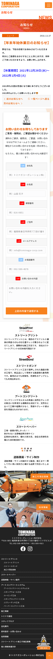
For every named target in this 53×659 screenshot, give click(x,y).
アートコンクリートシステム (13, 585)
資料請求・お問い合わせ (11, 631)
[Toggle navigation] (48, 5)
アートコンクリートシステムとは (16, 588)
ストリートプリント (9, 559)
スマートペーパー (8, 574)
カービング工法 (10, 595)
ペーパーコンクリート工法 (14, 606)
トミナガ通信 (6, 616)
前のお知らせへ (13, 98)
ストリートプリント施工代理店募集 (16, 641)
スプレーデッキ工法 (11, 602)
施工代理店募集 (10, 569)
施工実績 (4, 611)
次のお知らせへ (13, 103)
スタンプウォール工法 (12, 592)
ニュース (10, 35)
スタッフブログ (7, 621)
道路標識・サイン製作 (10, 579)
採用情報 (4, 636)
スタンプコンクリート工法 (14, 599)
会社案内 (4, 626)
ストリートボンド (11, 566)
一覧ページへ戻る (38, 98)
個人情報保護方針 (8, 646)
